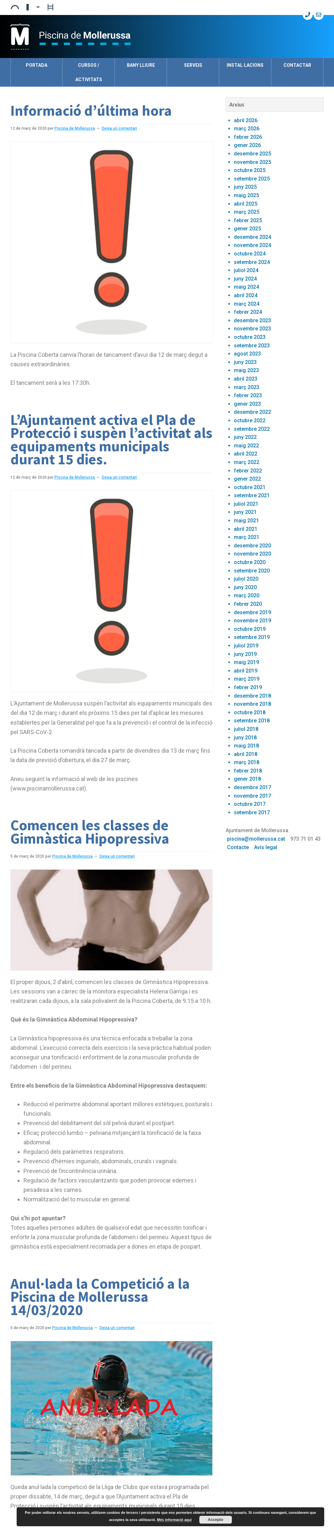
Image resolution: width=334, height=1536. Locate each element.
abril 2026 (245, 120)
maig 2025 (246, 195)
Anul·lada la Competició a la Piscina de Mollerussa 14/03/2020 (100, 1296)
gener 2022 (247, 479)
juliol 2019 (246, 646)
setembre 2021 (252, 495)
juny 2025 (245, 187)
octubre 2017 (250, 804)
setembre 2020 (252, 571)
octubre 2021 (250, 487)
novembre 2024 (252, 245)
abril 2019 (245, 671)
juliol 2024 (246, 270)
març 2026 (246, 128)
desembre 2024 (252, 237)
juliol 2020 (246, 579)
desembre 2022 (252, 412)
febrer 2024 (248, 312)
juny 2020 (245, 587)
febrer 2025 (248, 220)
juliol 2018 (246, 729)
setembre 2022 (252, 429)
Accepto (215, 1519)
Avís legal (265, 847)
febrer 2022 (248, 471)
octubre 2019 (250, 629)
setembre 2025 (252, 179)
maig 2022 (246, 445)
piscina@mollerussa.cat (256, 839)
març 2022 (246, 462)
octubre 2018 (250, 712)
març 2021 (246, 537)
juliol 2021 (246, 504)
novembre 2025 (252, 162)
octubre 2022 (250, 420)
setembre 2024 (252, 262)
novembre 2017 (252, 796)
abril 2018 (245, 754)
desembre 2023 (252, 320)
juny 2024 (245, 279)
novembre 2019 (252, 620)
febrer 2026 (248, 137)
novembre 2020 (252, 554)
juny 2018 (245, 737)
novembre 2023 (252, 329)
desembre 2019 (252, 612)
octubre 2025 (250, 170)
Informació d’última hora (91, 110)
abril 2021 (245, 529)
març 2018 (246, 762)
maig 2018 (246, 746)
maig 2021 (246, 520)
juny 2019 (245, 654)
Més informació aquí (174, 1520)
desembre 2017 (252, 787)
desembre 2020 (252, 546)
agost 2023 (247, 354)
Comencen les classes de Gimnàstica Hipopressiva (89, 832)
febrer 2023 (248, 395)
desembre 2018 (252, 696)
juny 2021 (245, 512)
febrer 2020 (248, 604)
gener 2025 (247, 228)
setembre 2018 (252, 720)
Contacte (238, 847)
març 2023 (246, 387)
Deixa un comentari (119, 128)
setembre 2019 (252, 637)
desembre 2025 (252, 154)
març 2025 (246, 212)
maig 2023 (246, 370)
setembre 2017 (252, 812)
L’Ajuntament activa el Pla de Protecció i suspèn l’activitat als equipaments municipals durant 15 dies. (111, 440)
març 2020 (246, 595)
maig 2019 (246, 662)
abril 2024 (245, 295)
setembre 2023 (252, 345)
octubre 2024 (250, 254)
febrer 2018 (248, 771)
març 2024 (246, 304)
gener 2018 (247, 779)
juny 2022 (245, 437)
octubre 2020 (250, 562)
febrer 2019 (248, 687)
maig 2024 (246, 287)
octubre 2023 (250, 337)
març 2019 (246, 679)
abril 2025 (245, 204)
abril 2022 (245, 454)
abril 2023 (245, 379)
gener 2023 (247, 404)
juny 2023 (245, 362)
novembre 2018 (252, 704)
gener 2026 (247, 145)
